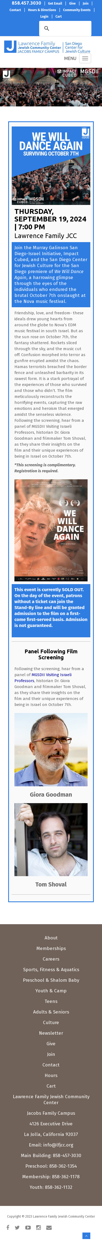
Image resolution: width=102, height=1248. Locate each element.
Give (51, 1044)
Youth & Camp (51, 991)
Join (51, 1054)
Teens (51, 1001)
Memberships (51, 948)
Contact (51, 1065)
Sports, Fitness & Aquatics (51, 970)
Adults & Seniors (51, 1012)
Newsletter (51, 1033)
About (51, 938)
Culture (51, 1022)
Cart (51, 1086)
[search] (58, 28)
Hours (51, 1075)
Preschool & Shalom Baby (51, 980)
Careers (51, 959)
